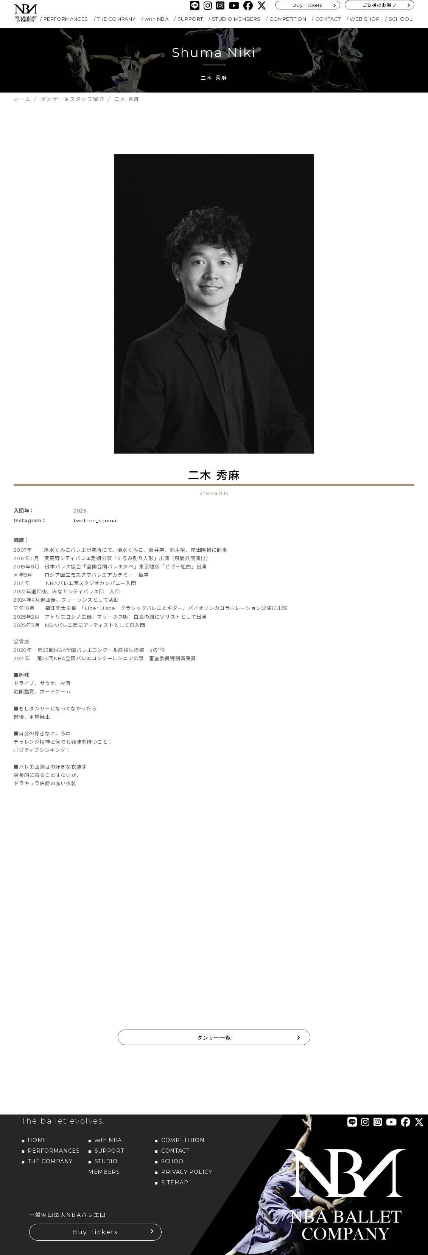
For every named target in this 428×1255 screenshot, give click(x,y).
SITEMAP (174, 1182)
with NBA (156, 19)
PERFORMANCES (66, 19)
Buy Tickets (307, 5)
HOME (37, 1140)
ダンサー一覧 (213, 1037)
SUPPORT (190, 19)
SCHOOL (400, 19)
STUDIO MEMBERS (236, 19)
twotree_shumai (96, 520)
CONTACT (328, 19)
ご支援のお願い (379, 5)
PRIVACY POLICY (186, 1172)
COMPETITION (287, 19)
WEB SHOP (365, 19)
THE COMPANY (116, 19)
